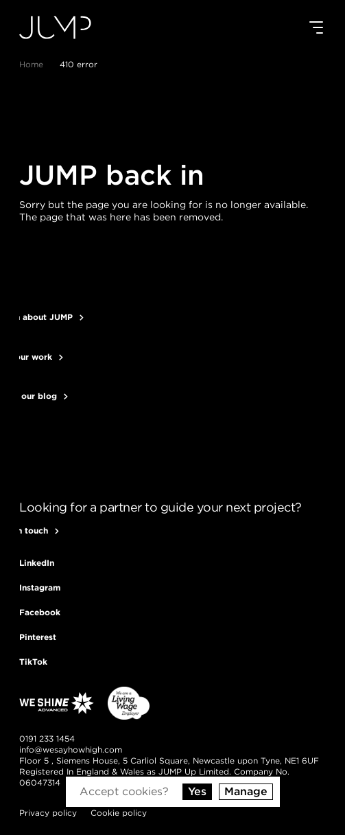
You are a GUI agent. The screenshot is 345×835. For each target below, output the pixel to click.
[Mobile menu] (316, 27)
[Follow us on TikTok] (33, 661)
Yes (197, 791)
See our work (35, 357)
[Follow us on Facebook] (39, 612)
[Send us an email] (70, 749)
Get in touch (33, 531)
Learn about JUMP (46, 317)
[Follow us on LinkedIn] (36, 563)
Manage (245, 791)
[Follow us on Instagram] (39, 587)
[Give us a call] (47, 738)
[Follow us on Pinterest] (37, 637)
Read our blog (38, 396)
